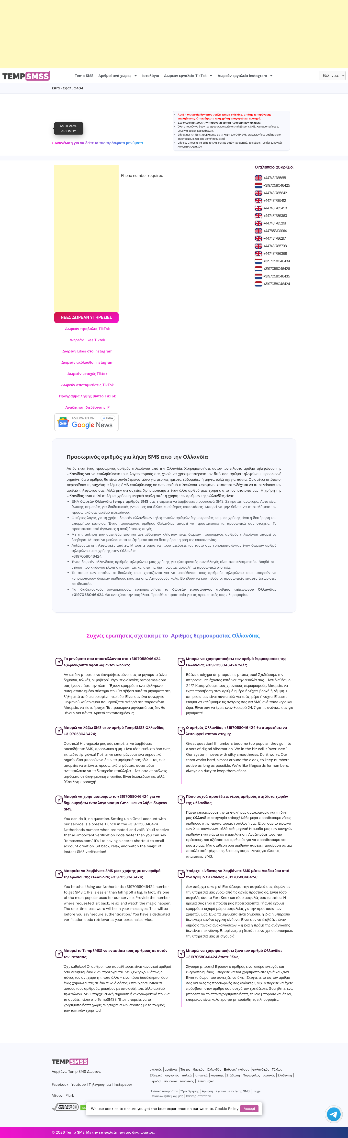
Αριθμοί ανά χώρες (117, 75)
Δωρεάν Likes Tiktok (87, 340)
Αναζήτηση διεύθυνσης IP (87, 407)
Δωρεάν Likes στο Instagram (87, 351)
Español (155, 1081)
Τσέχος (185, 1069)
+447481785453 (275, 208)
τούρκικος (187, 1081)
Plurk (70, 1095)
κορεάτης (217, 1075)
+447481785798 (275, 246)
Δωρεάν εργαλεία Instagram (245, 75)
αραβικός (171, 1069)
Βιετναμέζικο (205, 1081)
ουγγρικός (172, 1075)
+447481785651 (274, 177)
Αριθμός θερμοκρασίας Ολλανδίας (215, 635)
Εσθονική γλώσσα (236, 1069)
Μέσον (57, 1095)
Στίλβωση (233, 1075)
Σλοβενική (285, 1075)
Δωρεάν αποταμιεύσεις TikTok (87, 385)
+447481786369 (275, 253)
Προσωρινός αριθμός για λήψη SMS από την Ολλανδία (137, 456)
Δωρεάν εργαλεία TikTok (188, 75)
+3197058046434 (276, 261)
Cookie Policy (226, 1108)
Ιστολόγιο (150, 75)
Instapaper (123, 1084)
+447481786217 (274, 238)
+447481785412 (274, 200)
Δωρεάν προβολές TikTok (87, 328)
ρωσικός (269, 1075)
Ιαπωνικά (201, 1075)
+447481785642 (275, 193)
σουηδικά (170, 1081)
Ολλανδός (214, 1069)
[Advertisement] (146, 34)
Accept (249, 1108)
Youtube (78, 1084)
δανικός (198, 1069)
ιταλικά (187, 1075)
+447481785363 (275, 215)
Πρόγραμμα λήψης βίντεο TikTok (87, 396)
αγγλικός (156, 1069)
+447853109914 (275, 230)
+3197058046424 (276, 283)
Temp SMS (84, 75)
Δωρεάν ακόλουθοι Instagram (87, 362)
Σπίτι (56, 88)
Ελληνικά (156, 1075)
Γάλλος (277, 1069)
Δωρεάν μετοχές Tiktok (87, 373)
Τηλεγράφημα (186, 138)
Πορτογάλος (251, 1075)
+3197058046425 (276, 185)
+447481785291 (274, 223)
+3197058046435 (276, 276)
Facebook (60, 1084)
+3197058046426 (276, 268)
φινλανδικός (260, 1069)
